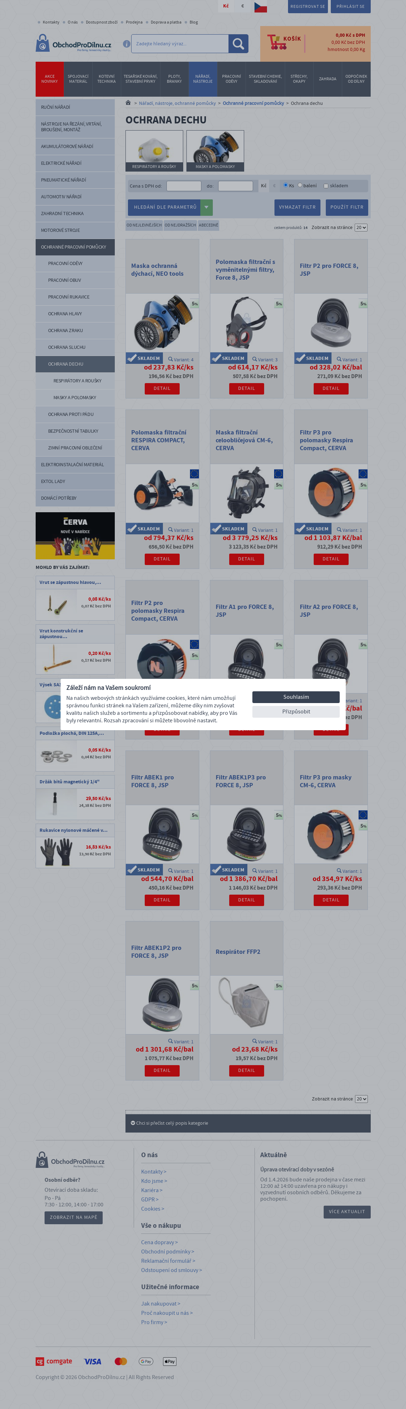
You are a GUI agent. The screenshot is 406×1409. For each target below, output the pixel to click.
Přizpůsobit (296, 711)
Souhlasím (296, 697)
